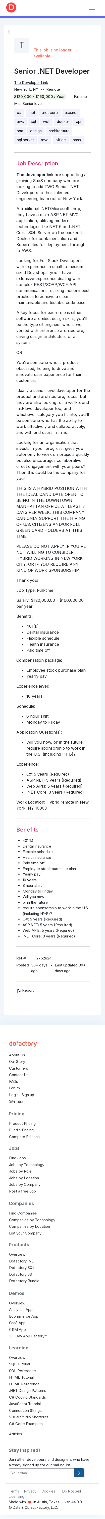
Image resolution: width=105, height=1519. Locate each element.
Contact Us (19, 1074)
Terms (14, 1491)
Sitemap (16, 1101)
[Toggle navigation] (92, 6)
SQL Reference (22, 1370)
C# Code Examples (26, 1423)
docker (63, 121)
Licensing (16, 1496)
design (36, 130)
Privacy (30, 1491)
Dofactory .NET (22, 1261)
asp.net (71, 112)
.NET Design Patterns (27, 1390)
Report (25, 990)
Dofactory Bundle (24, 1280)
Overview (17, 1254)
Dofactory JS (20, 1274)
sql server (25, 139)
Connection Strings (25, 1410)
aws (20, 121)
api (78, 121)
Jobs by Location (24, 1178)
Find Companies (23, 1213)
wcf (46, 121)
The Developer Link (31, 82)
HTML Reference (24, 1384)
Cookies (48, 1491)
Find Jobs (17, 1158)
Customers (18, 1068)
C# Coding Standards (27, 1397)
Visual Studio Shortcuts (28, 1417)
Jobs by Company (24, 1184)
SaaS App (17, 1322)
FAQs (13, 1081)
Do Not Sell (71, 1491)
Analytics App (21, 1309)
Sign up (28, 1094)
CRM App (17, 1329)
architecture (59, 130)
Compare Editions (24, 1136)
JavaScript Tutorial (25, 1403)
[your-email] (41, 1473)
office (61, 139)
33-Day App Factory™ (28, 1336)
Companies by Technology (32, 1219)
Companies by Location (29, 1226)
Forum (14, 1088)
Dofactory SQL (22, 1267)
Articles (15, 1434)
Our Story (17, 1061)
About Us (17, 1055)
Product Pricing (22, 1123)
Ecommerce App (23, 1316)
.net (32, 112)
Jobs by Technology (26, 1164)
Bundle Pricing (21, 1130)
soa (20, 130)
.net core (50, 112)
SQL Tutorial (19, 1364)
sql (33, 121)
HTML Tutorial (21, 1377)
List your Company (25, 1233)
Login (14, 1094)
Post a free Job (22, 1191)
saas (77, 139)
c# (19, 112)
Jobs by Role (20, 1171)
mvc (44, 139)
